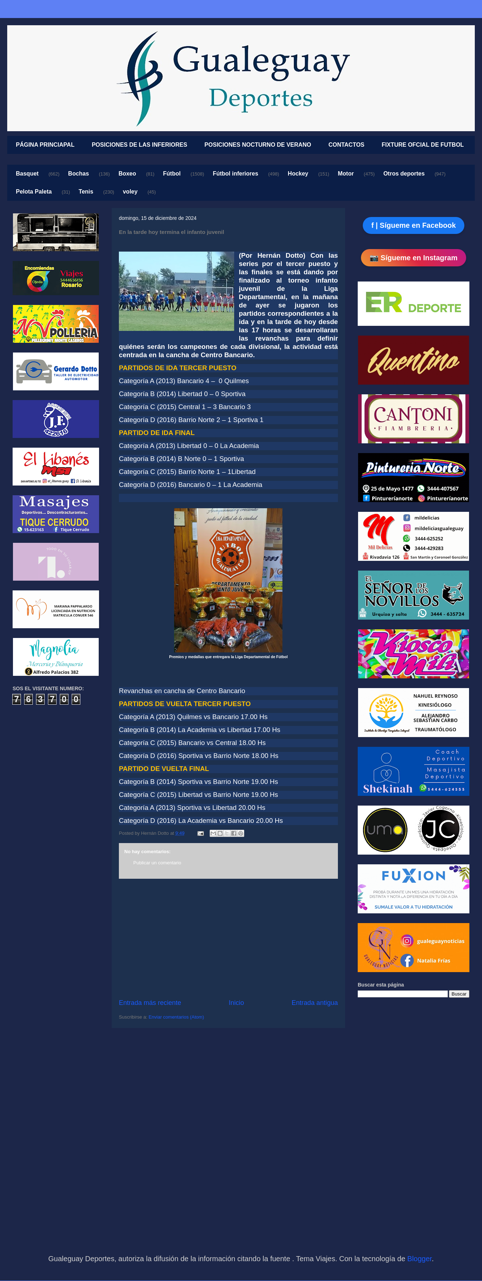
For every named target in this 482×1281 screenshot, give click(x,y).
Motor (346, 173)
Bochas (78, 173)
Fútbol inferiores (235, 173)
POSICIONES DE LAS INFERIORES (139, 145)
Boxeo (127, 173)
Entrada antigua (315, 1002)
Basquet (27, 173)
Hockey (298, 173)
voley (130, 192)
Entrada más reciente (150, 1002)
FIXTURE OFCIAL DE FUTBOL (423, 145)
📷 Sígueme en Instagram (414, 258)
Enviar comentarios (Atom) (176, 1017)
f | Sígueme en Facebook (413, 225)
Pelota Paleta (34, 192)
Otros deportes (404, 173)
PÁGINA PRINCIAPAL (45, 145)
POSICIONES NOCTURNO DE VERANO (258, 145)
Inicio (236, 1002)
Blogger (419, 1259)
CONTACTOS (347, 145)
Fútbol (172, 173)
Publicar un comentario (157, 862)
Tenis (86, 192)
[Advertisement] (228, 938)
